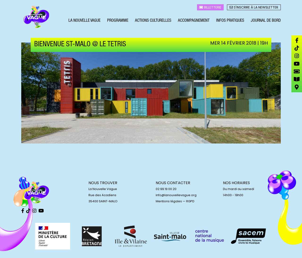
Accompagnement (194, 21)
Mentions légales (169, 201)
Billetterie (210, 7)
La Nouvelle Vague (84, 21)
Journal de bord (266, 21)
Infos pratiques (230, 21)
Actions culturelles (153, 21)
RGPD (190, 201)
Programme (117, 21)
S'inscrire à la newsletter (254, 7)
